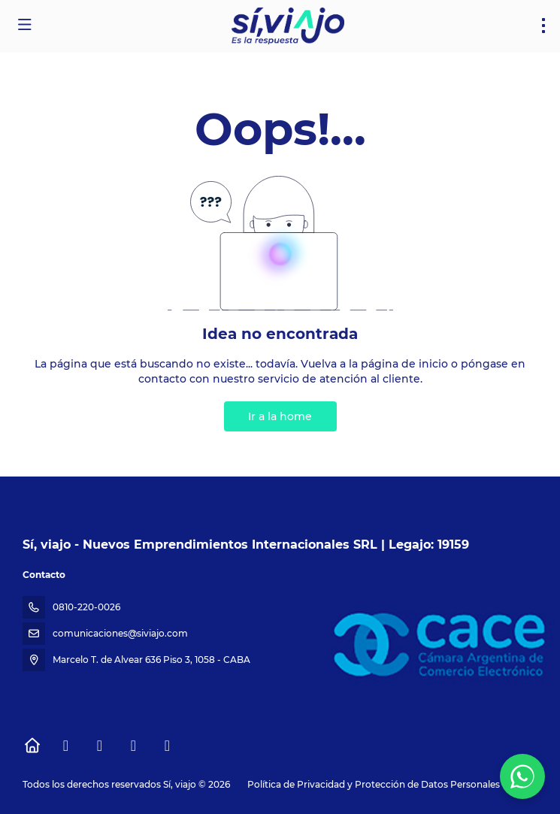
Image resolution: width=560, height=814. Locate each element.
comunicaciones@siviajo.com (120, 633)
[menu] (543, 25)
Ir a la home (280, 416)
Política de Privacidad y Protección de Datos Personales (373, 784)
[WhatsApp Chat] (522, 776)
